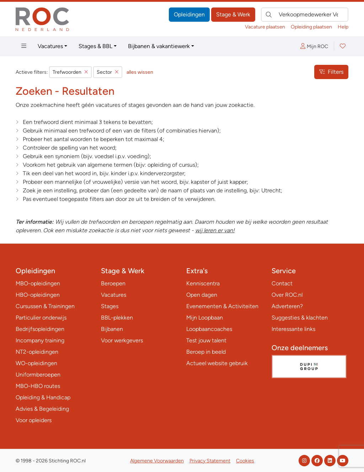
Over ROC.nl (287, 294)
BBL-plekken (117, 317)
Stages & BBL (95, 46)
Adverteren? (287, 306)
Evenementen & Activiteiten (222, 306)
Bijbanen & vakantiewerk (159, 46)
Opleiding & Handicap (43, 397)
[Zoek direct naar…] (304, 14)
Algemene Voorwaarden (157, 461)
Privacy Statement (209, 461)
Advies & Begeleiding (42, 408)
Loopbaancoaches (209, 329)
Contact (282, 283)
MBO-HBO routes (38, 386)
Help (343, 27)
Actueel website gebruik (217, 363)
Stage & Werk (233, 14)
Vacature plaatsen (265, 27)
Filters (331, 71)
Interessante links (293, 329)
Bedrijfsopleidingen (40, 329)
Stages (109, 306)
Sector (108, 72)
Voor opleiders (34, 420)
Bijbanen (112, 329)
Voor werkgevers (122, 340)
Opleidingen (189, 14)
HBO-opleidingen (38, 294)
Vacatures (50, 46)
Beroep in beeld (206, 351)
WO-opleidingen (36, 363)
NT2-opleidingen (37, 351)
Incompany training (40, 340)
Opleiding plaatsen (311, 27)
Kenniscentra (203, 283)
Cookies (245, 461)
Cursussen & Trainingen (45, 306)
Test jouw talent (206, 340)
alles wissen (140, 72)
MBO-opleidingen (38, 283)
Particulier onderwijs (41, 317)
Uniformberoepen (38, 374)
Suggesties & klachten (300, 317)
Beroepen (113, 283)
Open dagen (201, 294)
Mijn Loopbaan (204, 317)
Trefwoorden (70, 72)
